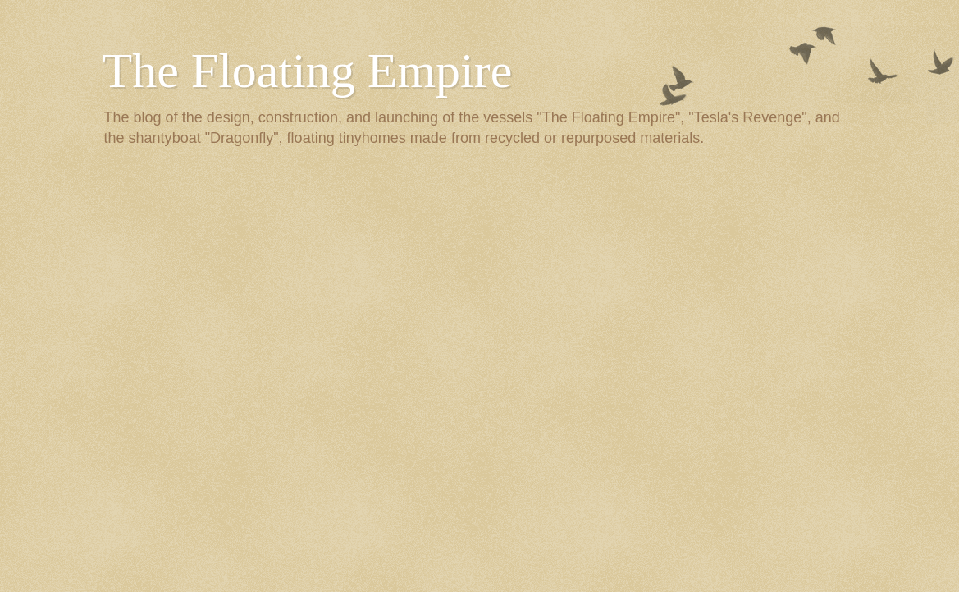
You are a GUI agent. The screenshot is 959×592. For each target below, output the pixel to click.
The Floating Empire (308, 71)
